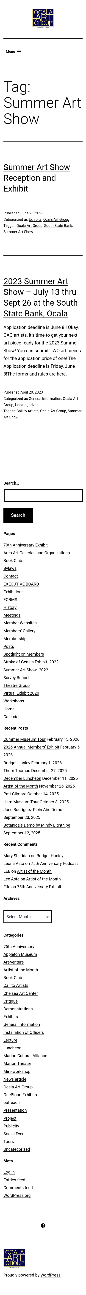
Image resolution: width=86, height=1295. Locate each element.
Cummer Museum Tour (24, 739)
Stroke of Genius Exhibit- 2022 (30, 661)
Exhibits (35, 219)
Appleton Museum (20, 954)
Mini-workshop (17, 1071)
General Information (45, 399)
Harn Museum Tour (21, 801)
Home (8, 709)
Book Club (12, 560)
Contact (10, 576)
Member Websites (20, 622)
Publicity (11, 1126)
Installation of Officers (23, 1032)
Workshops (13, 701)
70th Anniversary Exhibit (25, 545)
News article (14, 1079)
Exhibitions (13, 591)
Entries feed (14, 1179)
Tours (8, 1141)
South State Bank (58, 225)
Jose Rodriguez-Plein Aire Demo (32, 809)
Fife (6, 886)
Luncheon (12, 1047)
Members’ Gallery (19, 630)
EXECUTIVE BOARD (21, 584)
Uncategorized (27, 405)
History (10, 607)
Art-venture (13, 962)
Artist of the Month (20, 786)
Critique (10, 1001)
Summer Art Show (18, 232)
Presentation (15, 1110)
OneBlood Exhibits (20, 1094)
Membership (15, 638)
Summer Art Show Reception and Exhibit (36, 178)
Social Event (14, 1133)
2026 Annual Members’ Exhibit (31, 747)
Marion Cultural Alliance (25, 1055)
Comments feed (18, 1187)
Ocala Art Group (56, 219)
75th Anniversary (18, 946)
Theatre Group (16, 685)
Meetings (11, 615)
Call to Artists (28, 411)
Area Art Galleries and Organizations (36, 552)
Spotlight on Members (23, 654)
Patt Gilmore (14, 793)
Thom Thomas (16, 770)
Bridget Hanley (16, 762)
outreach (11, 1102)
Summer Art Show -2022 (25, 669)
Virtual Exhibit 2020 (21, 693)
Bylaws (10, 568)
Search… (11, 483)
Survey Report (16, 677)
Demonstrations (18, 1008)
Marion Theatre (17, 1063)
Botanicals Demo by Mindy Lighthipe (36, 825)
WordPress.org (17, 1195)
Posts (8, 646)
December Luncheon (22, 778)
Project (10, 1118)
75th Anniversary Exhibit (39, 886)
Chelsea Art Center (20, 993)
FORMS (10, 599)
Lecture (10, 1040)
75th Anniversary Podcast (54, 863)
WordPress (51, 1275)
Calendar (11, 716)
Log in (9, 1172)
